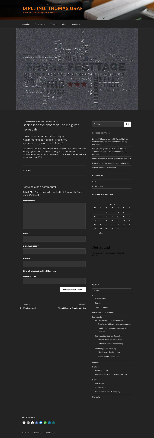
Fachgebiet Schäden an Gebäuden (108, 336)
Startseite (96, 397)
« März (100, 233)
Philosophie (99, 383)
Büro (65, 24)
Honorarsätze (100, 299)
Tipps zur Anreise (101, 307)
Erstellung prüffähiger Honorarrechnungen (114, 324)
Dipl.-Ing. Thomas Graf (53, 8)
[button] (24, 422)
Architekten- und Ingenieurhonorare (109, 320)
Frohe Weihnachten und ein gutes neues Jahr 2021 (111, 159)
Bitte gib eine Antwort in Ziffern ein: (39, 271)
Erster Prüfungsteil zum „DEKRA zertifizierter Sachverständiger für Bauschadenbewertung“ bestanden (110, 151)
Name (26, 233)
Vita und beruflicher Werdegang (107, 392)
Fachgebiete (41, 24)
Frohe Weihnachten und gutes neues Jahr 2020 (110, 163)
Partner (98, 303)
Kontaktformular (101, 370)
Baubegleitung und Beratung (109, 356)
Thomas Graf (51, 121)
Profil (54, 24)
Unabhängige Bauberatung (105, 349)
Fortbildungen (97, 186)
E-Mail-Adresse (30, 246)
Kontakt (76, 24)
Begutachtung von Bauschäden (110, 339)
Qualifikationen (101, 387)
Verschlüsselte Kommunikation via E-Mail (111, 374)
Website (26, 258)
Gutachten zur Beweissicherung (110, 344)
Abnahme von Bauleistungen (109, 352)
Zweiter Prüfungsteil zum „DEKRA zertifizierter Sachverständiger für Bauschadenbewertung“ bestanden (110, 141)
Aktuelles (26, 24)
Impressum (96, 362)
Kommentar (29, 201)
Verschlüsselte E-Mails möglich (104, 168)
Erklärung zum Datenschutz (103, 312)
